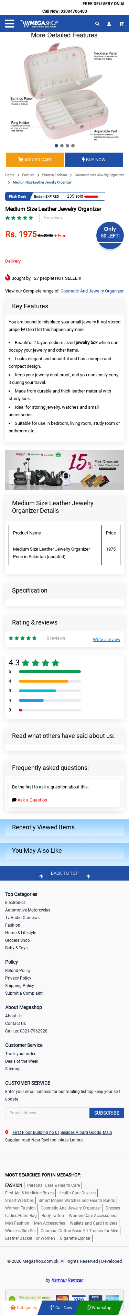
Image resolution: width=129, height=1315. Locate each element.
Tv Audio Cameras (22, 917)
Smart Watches (19, 1200)
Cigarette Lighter (75, 1238)
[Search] (64, 1112)
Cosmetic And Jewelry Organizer (99, 175)
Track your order (20, 1053)
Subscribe (106, 1113)
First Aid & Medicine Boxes (29, 1193)
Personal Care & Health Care (53, 1185)
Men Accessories (49, 1223)
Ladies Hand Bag (21, 1215)
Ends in (39, 196)
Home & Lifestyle (20, 932)
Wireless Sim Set (20, 1230)
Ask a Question (29, 800)
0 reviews (52, 217)
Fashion (28, 175)
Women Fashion (54, 175)
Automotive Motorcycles (27, 910)
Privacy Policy (18, 978)
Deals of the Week (21, 1061)
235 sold (74, 196)
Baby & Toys (16, 948)
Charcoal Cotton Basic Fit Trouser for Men (79, 1230)
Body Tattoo (53, 1215)
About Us (13, 1016)
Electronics (15, 902)
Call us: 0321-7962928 (26, 1031)
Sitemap (13, 1069)
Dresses (113, 1208)
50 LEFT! (110, 236)
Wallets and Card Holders (93, 1223)
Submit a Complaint (24, 993)
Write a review (106, 639)
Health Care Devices (77, 1193)
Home (9, 175)
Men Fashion (17, 1223)
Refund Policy (18, 970)
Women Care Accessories (92, 1215)
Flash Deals (17, 196)
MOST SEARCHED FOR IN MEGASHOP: (43, 1175)
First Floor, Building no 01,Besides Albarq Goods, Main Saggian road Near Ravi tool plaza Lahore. (58, 1136)
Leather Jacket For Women (30, 1238)
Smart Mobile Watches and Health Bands (77, 1200)
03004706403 (74, 11)
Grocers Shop (17, 940)
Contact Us (15, 1023)
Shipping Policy (19, 985)
